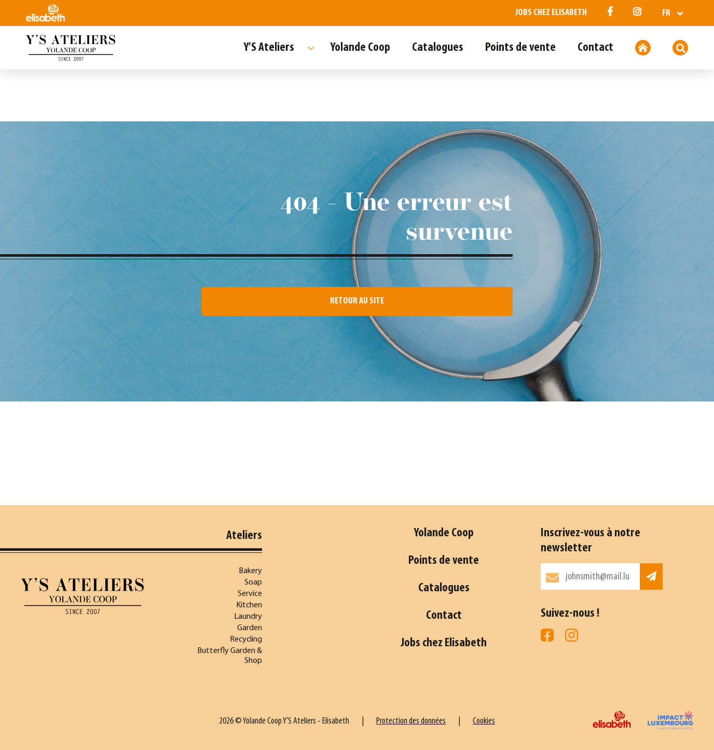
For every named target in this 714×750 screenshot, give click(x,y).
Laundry (248, 617)
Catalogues (437, 47)
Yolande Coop (360, 47)
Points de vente (520, 47)
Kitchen (249, 605)
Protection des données (411, 721)
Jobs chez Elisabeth (551, 13)
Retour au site (357, 301)
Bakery (250, 571)
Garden (249, 628)
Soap (253, 582)
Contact (595, 47)
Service (250, 594)
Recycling (246, 639)
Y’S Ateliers (269, 47)
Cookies (484, 721)
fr (666, 13)
